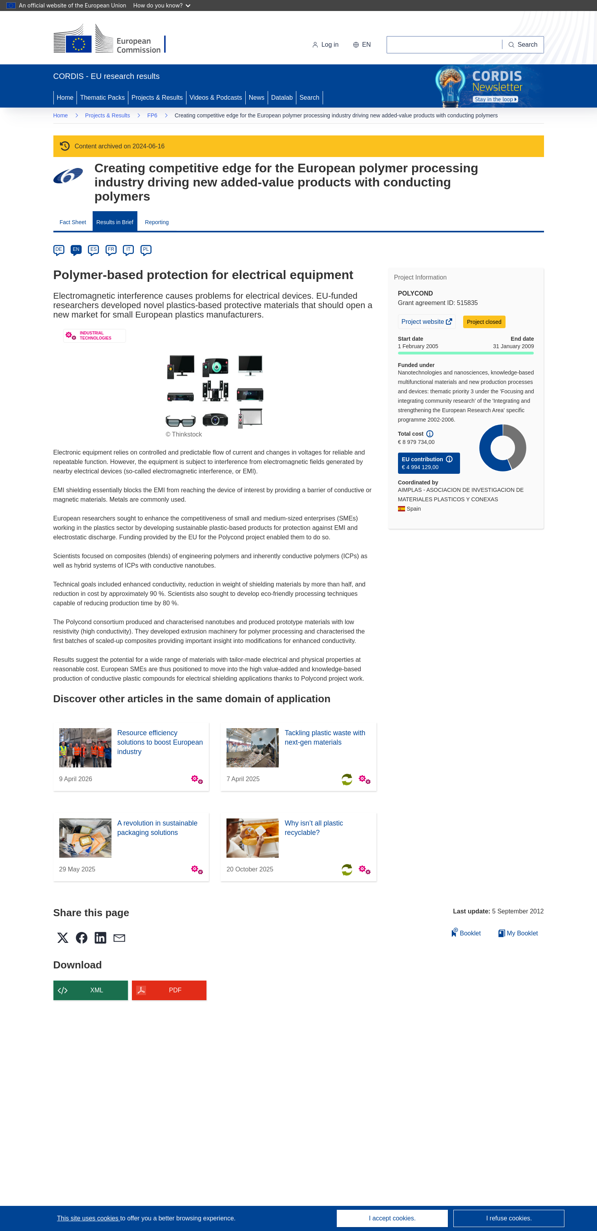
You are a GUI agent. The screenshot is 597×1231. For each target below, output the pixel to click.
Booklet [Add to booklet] (466, 932)
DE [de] (58, 249)
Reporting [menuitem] (157, 222)
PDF (175, 990)
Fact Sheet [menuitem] (73, 222)
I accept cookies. (392, 1218)
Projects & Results (157, 97)
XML (96, 990)
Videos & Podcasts (216, 97)
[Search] (523, 44)
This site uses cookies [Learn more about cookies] (88, 1218)
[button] (362, 44)
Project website (423, 322)
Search (309, 97)
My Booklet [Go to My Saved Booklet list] (518, 933)
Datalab (282, 97)
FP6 (152, 115)
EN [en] (76, 249)
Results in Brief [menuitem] (115, 222)
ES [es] (93, 249)
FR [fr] (111, 249)
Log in (325, 44)
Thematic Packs (102, 97)
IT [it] (128, 249)
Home (65, 97)
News (257, 97)
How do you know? (162, 5)
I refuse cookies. (509, 1218)
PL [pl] (146, 249)
